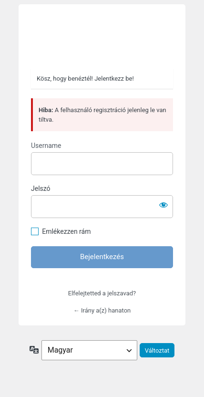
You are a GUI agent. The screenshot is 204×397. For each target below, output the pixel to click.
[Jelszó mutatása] (163, 204)
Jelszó (41, 188)
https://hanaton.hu (102, 37)
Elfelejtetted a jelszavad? (102, 293)
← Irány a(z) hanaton (102, 310)
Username (46, 145)
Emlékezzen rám (66, 231)
